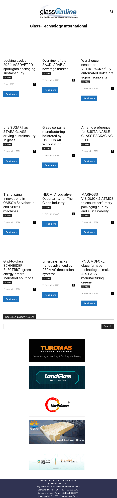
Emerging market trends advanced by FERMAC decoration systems (58, 267)
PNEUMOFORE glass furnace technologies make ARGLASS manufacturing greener (95, 271)
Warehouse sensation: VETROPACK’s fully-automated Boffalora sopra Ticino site (97, 69)
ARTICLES (7, 77)
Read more (11, 94)
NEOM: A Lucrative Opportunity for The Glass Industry (57, 198)
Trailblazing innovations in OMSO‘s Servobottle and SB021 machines (18, 202)
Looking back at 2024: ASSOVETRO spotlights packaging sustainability (19, 67)
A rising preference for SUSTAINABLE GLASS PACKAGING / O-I (97, 134)
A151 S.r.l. (64, 483)
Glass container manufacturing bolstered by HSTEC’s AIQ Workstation (54, 136)
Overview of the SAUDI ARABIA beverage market (55, 65)
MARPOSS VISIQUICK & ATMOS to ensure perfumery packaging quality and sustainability (97, 202)
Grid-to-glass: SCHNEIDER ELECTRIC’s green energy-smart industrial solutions (18, 269)
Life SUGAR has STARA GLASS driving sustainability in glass (19, 134)
